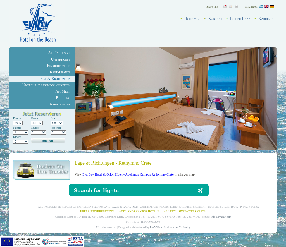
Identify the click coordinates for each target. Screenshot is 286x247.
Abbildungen (59, 104)
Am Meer (62, 91)
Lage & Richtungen (54, 78)
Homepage (192, 18)
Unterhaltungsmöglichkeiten (46, 85)
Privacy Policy (249, 206)
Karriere (265, 18)
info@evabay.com (221, 216)
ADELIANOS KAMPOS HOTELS (139, 211)
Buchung (63, 98)
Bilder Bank (240, 18)
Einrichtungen (58, 66)
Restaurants (60, 72)
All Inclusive (59, 53)
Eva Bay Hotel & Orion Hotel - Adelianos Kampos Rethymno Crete (128, 174)
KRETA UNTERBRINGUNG (97, 211)
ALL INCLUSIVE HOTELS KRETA (185, 211)
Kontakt (215, 18)
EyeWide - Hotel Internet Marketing (170, 227)
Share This (212, 6)
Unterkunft (60, 59)
